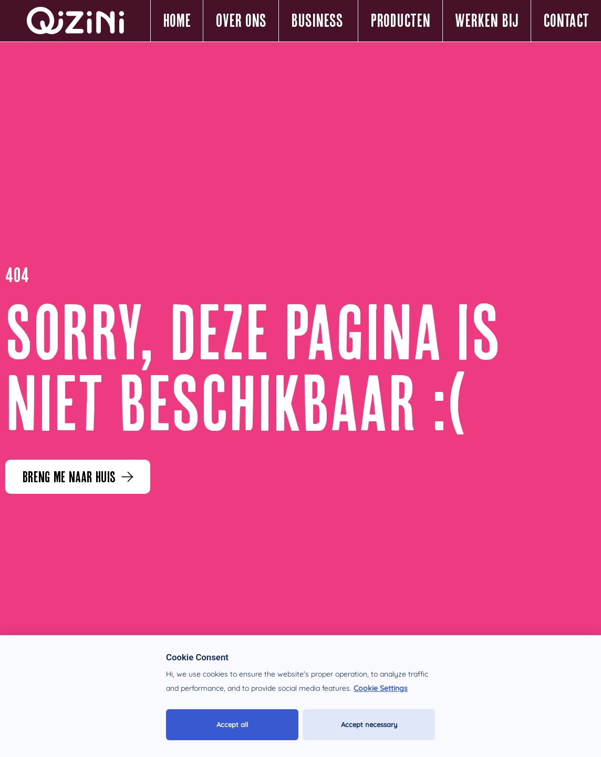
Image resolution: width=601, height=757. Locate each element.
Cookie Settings (381, 688)
